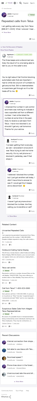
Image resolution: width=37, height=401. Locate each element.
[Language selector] (16, 3)
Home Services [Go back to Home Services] (6, 8)
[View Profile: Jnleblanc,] (4, 342)
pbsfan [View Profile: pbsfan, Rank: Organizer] (9, 14)
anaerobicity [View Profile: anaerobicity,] (20, 376)
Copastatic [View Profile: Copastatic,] (19, 360)
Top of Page (19, 390)
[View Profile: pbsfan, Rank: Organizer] (4, 14)
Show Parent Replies (7, 50)
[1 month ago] (11, 344)
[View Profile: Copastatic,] (4, 358)
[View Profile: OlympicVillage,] (4, 366)
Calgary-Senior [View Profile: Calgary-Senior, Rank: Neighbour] (6, 323)
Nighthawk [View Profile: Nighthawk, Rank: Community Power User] (10, 54)
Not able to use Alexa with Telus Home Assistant (20, 349)
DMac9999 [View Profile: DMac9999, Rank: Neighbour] (5, 300)
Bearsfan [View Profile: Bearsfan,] (19, 352)
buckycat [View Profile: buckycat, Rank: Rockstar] (14, 139)
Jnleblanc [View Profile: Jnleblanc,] (19, 344)
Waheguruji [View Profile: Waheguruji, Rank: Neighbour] (5, 280)
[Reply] (32, 39)
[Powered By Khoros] (18, 396)
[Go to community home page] (9, 3)
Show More (6, 32)
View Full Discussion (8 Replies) (11, 47)
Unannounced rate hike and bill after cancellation (20, 373)
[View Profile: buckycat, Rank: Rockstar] (8, 140)
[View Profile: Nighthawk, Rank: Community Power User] (4, 56)
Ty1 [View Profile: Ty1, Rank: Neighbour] (3, 241)
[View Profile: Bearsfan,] (4, 350)
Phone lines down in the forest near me (19, 365)
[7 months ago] (9, 259)
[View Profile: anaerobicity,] (4, 374)
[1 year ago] (8, 242)
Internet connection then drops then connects (20, 341)
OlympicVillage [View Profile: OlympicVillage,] (21, 368)
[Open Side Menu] (2, 3)
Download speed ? (15, 357)
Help (27, 390)
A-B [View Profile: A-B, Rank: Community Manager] (3, 259)
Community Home (7, 390)
